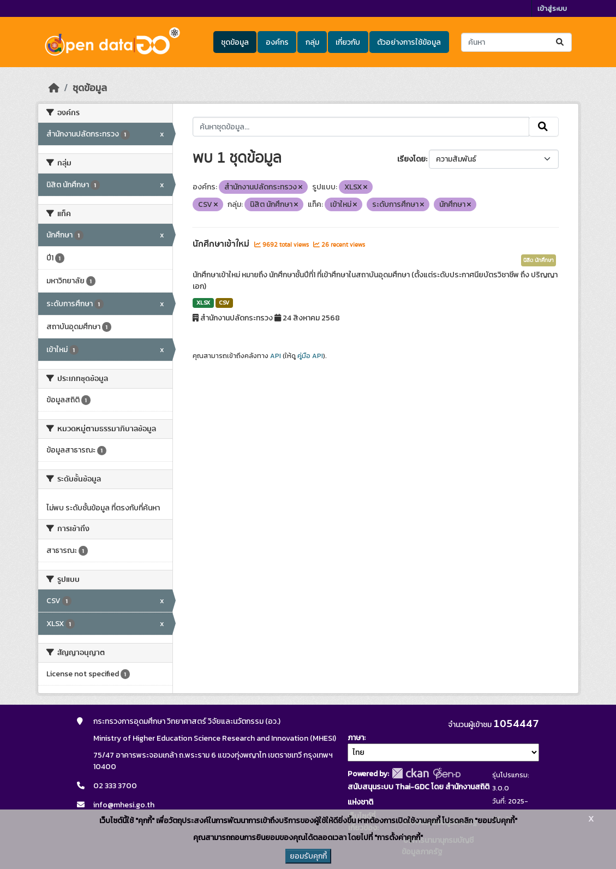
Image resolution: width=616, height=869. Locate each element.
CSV (224, 302)
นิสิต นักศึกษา (538, 260)
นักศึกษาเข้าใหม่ (222, 244)
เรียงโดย (411, 159)
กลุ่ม (312, 42)
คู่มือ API (310, 356)
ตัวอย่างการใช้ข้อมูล (409, 42)
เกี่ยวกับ (348, 42)
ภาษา (356, 737)
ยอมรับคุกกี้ (308, 856)
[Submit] (560, 42)
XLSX (203, 302)
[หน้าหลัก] (54, 88)
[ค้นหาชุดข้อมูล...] (516, 42)
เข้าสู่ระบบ (552, 8)
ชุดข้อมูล (235, 42)
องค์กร (277, 42)
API (275, 356)
